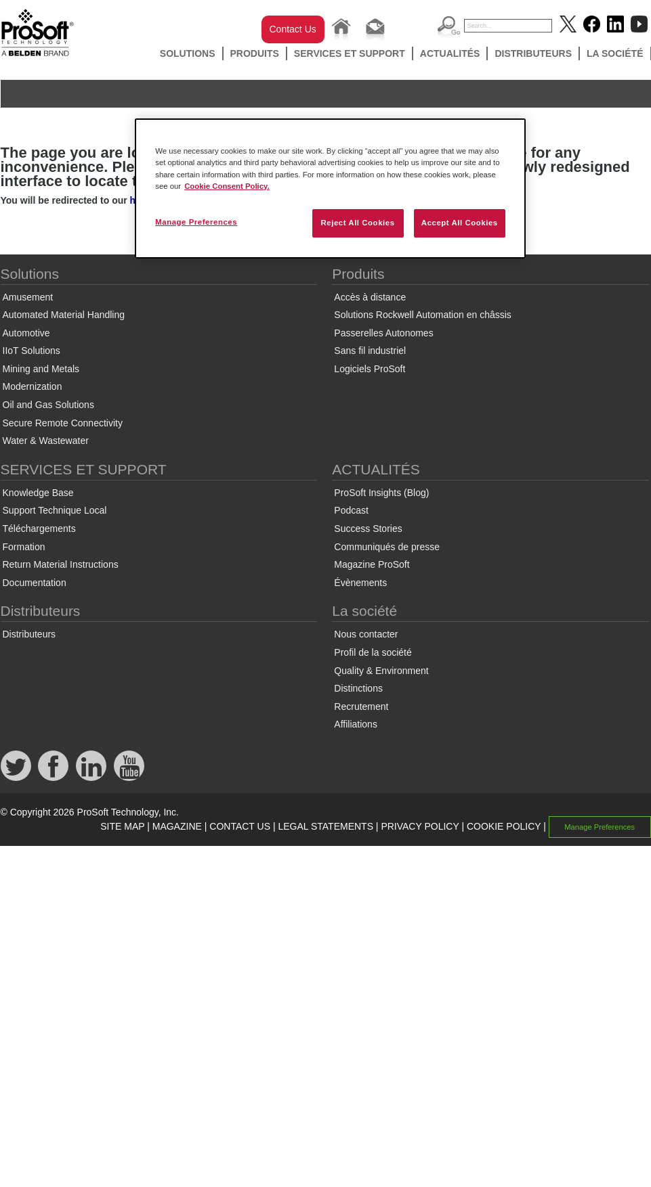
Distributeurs (533, 53)
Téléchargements (39, 528)
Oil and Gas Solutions (48, 404)
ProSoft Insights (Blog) (381, 492)
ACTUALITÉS (450, 53)
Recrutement (361, 706)
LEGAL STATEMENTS (325, 826)
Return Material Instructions (61, 564)
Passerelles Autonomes (383, 333)
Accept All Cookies (459, 223)
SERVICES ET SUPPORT (349, 53)
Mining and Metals (41, 368)
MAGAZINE (177, 826)
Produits (254, 53)
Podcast (351, 510)
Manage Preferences (599, 827)
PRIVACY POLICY (420, 826)
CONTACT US (239, 826)
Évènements (360, 582)
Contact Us (293, 29)
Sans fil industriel (370, 350)
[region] (330, 188)
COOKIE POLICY (504, 826)
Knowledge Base (38, 492)
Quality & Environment (381, 670)
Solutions (187, 53)
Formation (24, 546)
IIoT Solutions (31, 350)
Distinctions (358, 688)
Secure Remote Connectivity (63, 423)
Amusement (28, 297)
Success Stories (368, 528)
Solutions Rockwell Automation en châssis (422, 314)
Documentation (34, 582)
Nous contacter (366, 634)
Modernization (32, 386)
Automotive (26, 333)
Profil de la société (372, 652)
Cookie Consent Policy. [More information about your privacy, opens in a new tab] (227, 186)
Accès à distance (370, 297)
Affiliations (355, 724)
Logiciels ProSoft (369, 368)
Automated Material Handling (64, 314)
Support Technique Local (55, 510)
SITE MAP (122, 826)
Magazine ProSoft (371, 564)
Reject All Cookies (357, 223)
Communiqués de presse (387, 546)
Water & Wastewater (46, 440)
